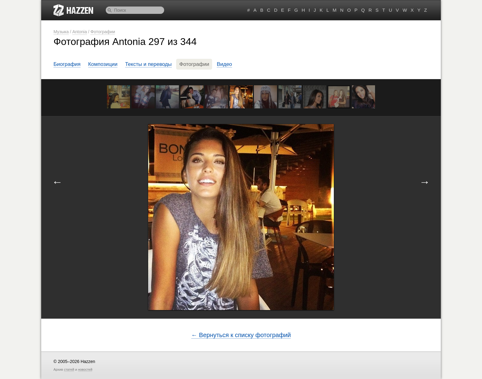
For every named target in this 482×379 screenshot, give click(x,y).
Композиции (103, 64)
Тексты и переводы (148, 64)
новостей (85, 369)
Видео (224, 64)
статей (69, 369)
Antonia (79, 31)
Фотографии (102, 31)
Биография (67, 64)
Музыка (61, 31)
